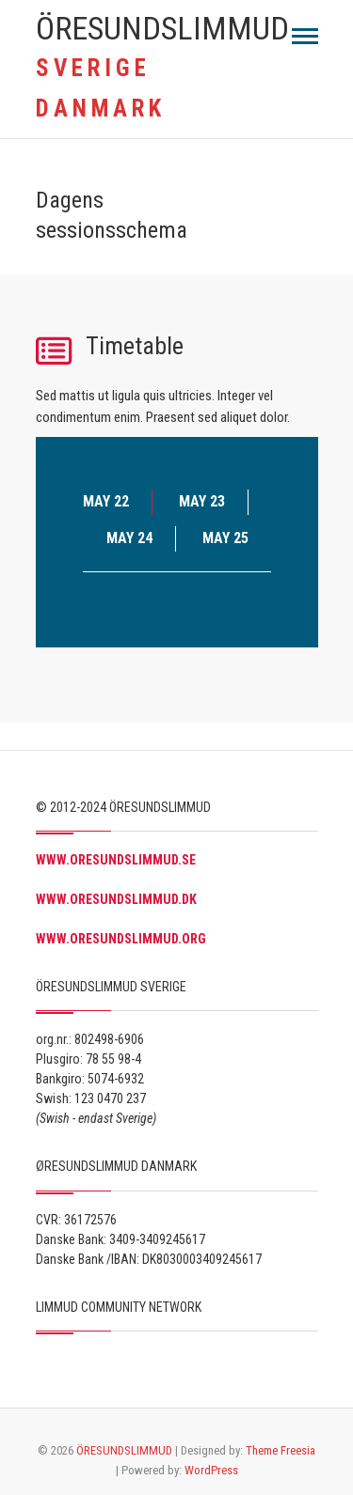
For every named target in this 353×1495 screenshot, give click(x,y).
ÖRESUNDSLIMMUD (162, 28)
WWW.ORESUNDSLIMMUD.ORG (121, 938)
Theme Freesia (280, 1450)
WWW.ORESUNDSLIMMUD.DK (116, 899)
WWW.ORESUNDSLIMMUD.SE (116, 859)
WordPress (211, 1470)
